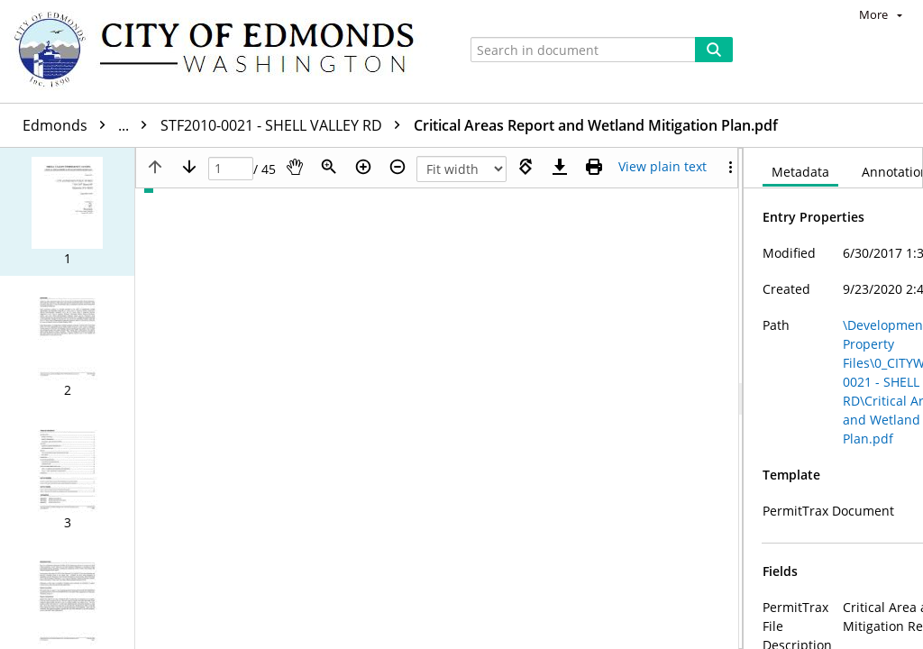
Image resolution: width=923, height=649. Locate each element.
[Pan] (294, 166)
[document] (833, 398)
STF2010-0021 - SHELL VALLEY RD (284, 125)
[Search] (714, 49)
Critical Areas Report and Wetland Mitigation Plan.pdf (596, 125)
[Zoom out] (397, 166)
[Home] (222, 51)
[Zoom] (329, 166)
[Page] (230, 169)
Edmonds (89, 125)
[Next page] (189, 166)
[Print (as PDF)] (594, 166)
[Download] (559, 166)
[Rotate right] (525, 166)
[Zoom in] (363, 166)
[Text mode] (662, 166)
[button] (67, 212)
